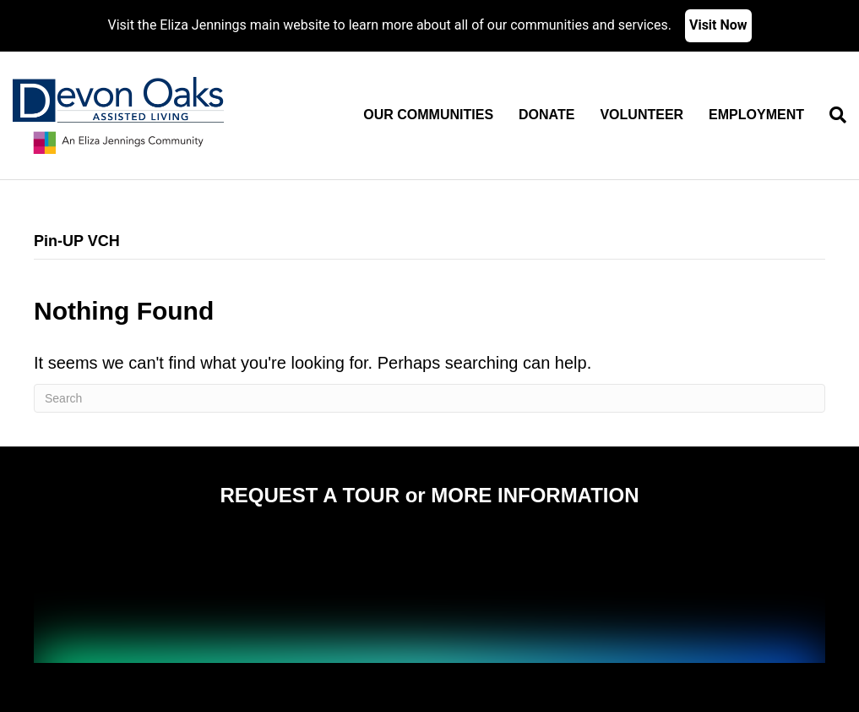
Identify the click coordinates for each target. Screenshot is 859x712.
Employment (756, 114)
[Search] (831, 115)
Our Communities (428, 114)
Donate (546, 114)
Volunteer (641, 114)
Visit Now (718, 25)
